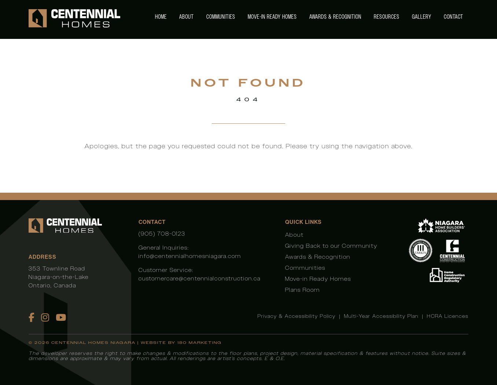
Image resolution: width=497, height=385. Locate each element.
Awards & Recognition (335, 17)
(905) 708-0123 (162, 233)
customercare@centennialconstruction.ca (200, 278)
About (186, 17)
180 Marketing (199, 343)
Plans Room (302, 290)
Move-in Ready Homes (272, 17)
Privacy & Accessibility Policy (297, 316)
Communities (220, 17)
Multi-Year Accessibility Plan (381, 316)
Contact (453, 17)
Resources (387, 17)
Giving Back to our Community (331, 246)
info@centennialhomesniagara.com (190, 256)
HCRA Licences (447, 316)
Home (161, 17)
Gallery (421, 17)
